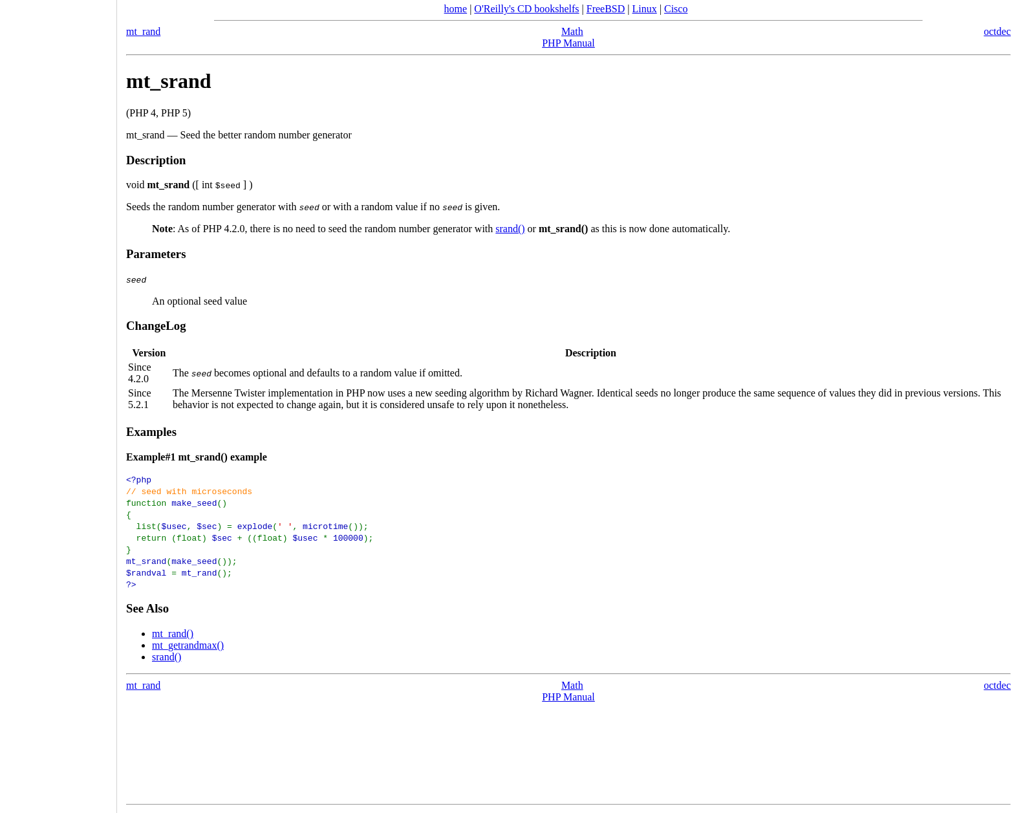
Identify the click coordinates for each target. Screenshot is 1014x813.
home (456, 8)
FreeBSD (606, 8)
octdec (997, 31)
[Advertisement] (58, 402)
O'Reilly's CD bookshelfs (526, 8)
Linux (644, 8)
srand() (509, 228)
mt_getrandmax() (188, 645)
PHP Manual (568, 43)
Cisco (675, 8)
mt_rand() (172, 633)
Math (572, 31)
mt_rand (143, 31)
